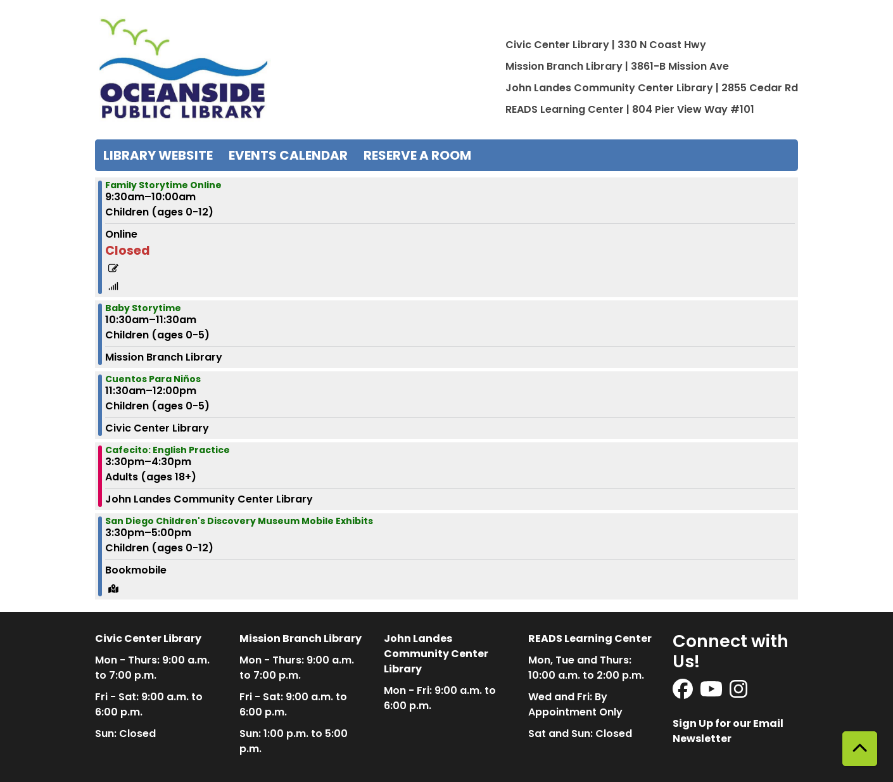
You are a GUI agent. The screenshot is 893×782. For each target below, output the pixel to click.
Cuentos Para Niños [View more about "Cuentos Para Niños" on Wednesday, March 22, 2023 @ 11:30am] (153, 379)
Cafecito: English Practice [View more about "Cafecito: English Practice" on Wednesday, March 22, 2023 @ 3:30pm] (167, 449)
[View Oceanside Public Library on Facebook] (684, 693)
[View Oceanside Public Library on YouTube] (712, 693)
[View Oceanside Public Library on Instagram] (738, 693)
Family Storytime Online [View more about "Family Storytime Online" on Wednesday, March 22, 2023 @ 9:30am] (163, 185)
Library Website (158, 155)
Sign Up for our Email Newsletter (728, 731)
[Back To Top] (859, 748)
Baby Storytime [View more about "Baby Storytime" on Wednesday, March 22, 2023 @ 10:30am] (143, 308)
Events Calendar (288, 155)
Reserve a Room (417, 155)
